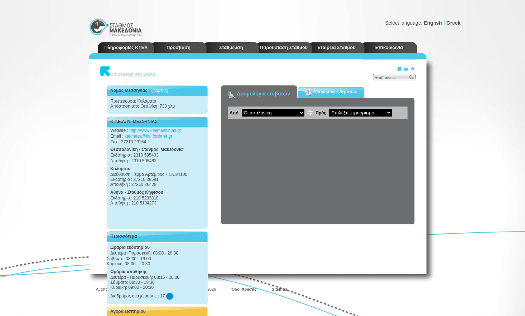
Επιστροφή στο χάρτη (132, 74)
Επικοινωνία (389, 47)
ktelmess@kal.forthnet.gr (148, 136)
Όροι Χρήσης (243, 289)
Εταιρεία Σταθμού (336, 47)
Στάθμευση (231, 47)
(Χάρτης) (159, 90)
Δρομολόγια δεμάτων (330, 92)
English (433, 23)
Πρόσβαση (179, 47)
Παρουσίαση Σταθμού (284, 47)
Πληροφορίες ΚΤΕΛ (126, 47)
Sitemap (279, 289)
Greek (453, 23)
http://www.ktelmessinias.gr (155, 130)
